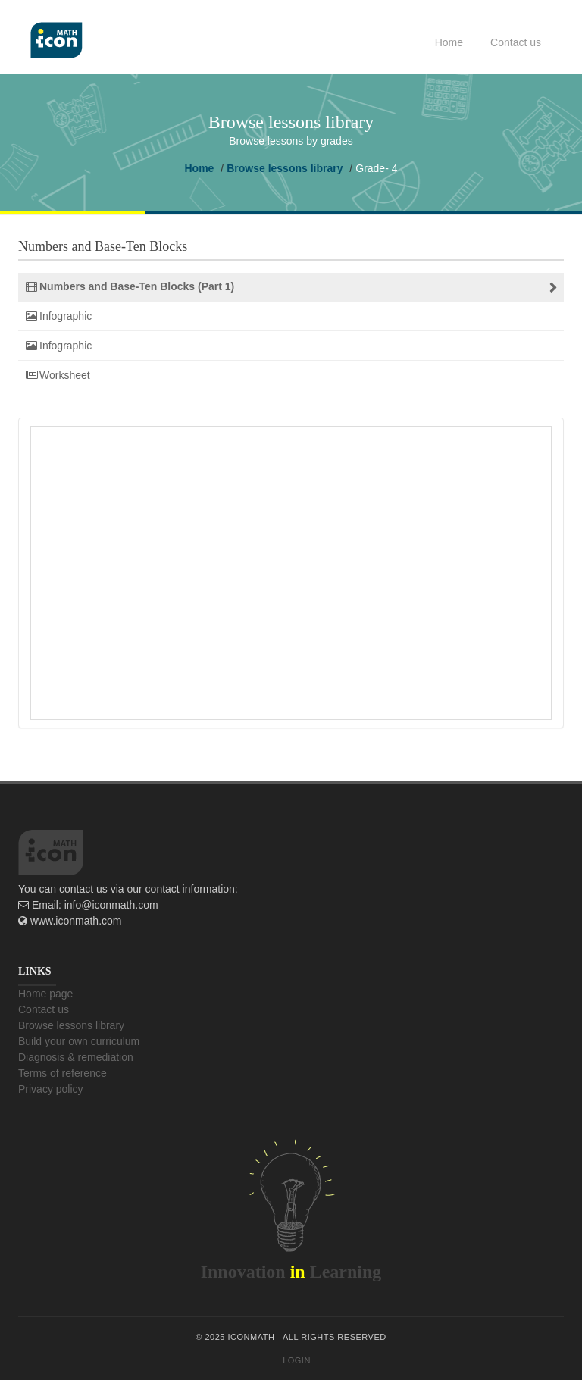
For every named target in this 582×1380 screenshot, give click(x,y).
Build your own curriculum (78, 1041)
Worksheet (64, 375)
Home (449, 42)
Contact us (515, 42)
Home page (45, 993)
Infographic (65, 316)
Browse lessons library (285, 168)
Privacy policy (50, 1089)
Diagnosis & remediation (75, 1057)
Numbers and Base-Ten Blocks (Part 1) (136, 286)
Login (297, 1360)
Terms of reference (62, 1073)
